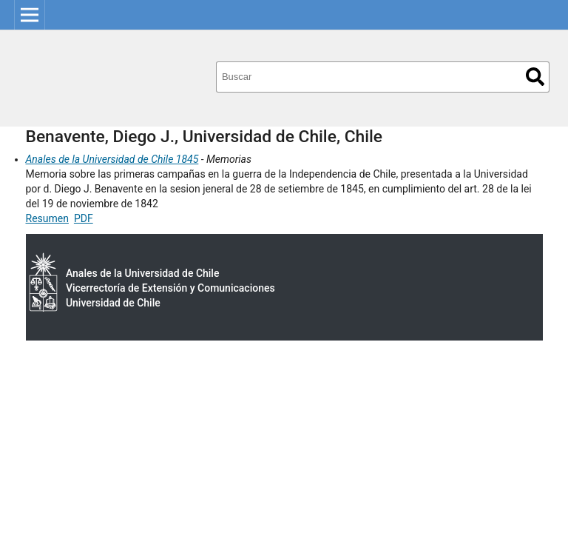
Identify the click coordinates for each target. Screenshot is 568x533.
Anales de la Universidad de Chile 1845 (112, 159)
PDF (83, 218)
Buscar (535, 76)
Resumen (47, 218)
